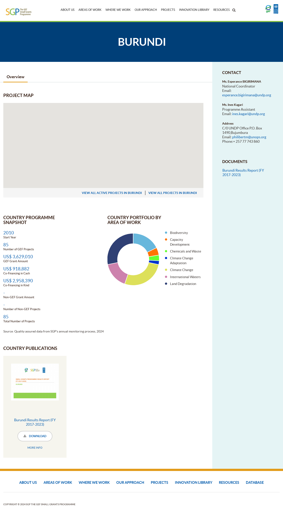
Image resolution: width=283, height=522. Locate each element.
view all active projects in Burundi (112, 193)
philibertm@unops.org (249, 137)
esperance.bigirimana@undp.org (246, 95)
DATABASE (255, 482)
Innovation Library (194, 9)
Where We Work (118, 9)
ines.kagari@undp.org (248, 114)
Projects (168, 9)
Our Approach (146, 9)
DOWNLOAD (34, 436)
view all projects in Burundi (172, 193)
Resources (221, 9)
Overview (15, 76)
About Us (68, 9)
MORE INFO (34, 447)
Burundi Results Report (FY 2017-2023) (35, 422)
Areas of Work (89, 9)
